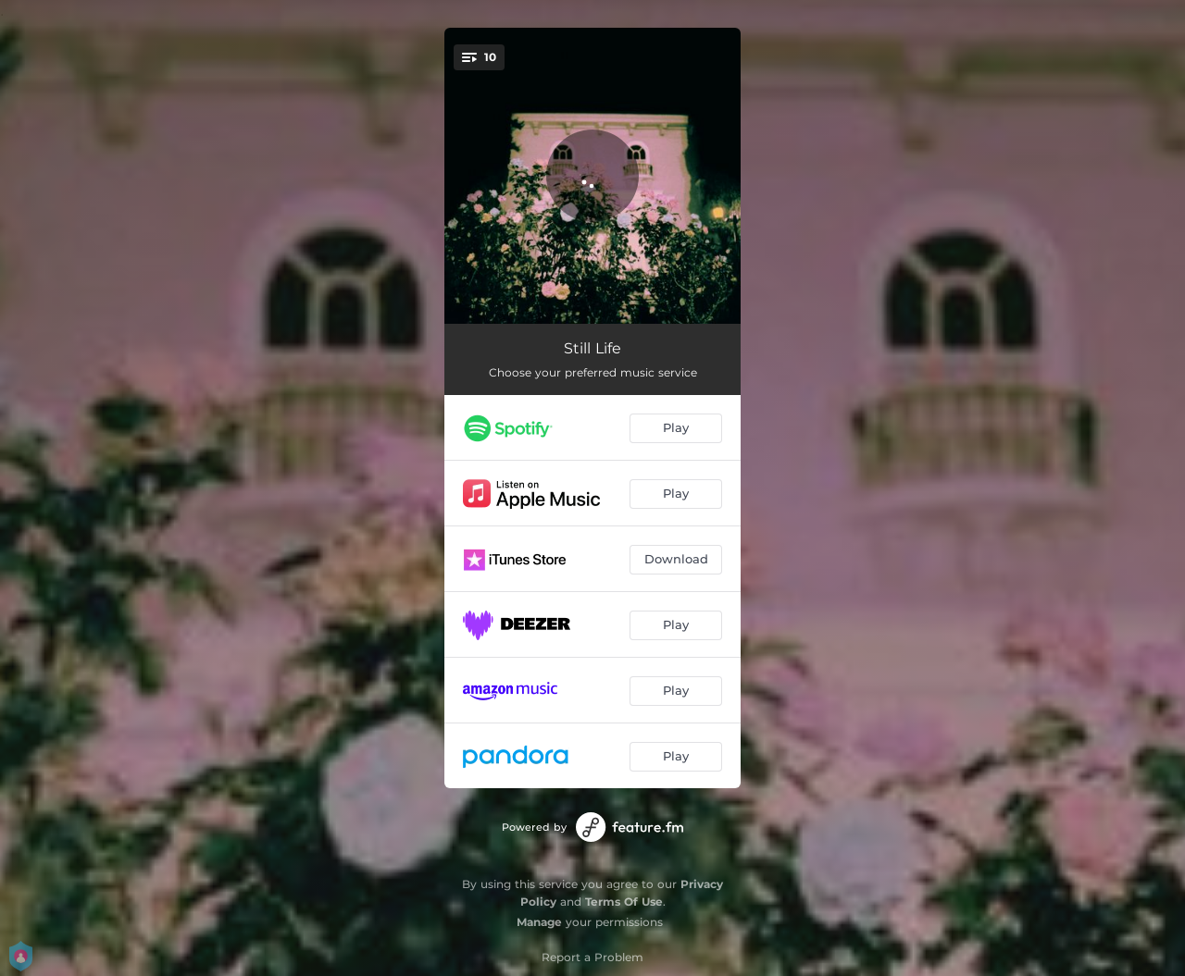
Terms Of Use (624, 901)
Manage (539, 922)
